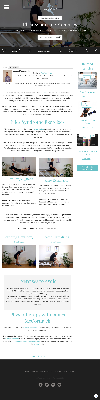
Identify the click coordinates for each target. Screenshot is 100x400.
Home (27, 371)
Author (5, 67)
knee (46, 93)
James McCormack (21, 71)
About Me (34, 371)
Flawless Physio (46, 73)
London (36, 344)
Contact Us (57, 371)
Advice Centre (45, 371)
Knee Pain (60, 51)
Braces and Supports (16, 51)
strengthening (38, 129)
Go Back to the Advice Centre (87, 168)
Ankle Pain (4, 51)
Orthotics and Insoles (73, 51)
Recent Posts (14, 67)
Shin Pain (87, 51)
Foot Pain (30, 51)
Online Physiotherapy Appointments (26, 341)
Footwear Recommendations (44, 51)
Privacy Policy (69, 371)
